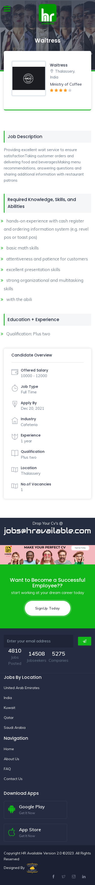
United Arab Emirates (22, 687)
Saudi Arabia (15, 727)
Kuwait (9, 707)
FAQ (7, 769)
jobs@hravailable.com (47, 531)
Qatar (9, 717)
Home (9, 749)
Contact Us (13, 778)
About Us (11, 759)
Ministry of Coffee (66, 84)
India (8, 697)
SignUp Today (47, 608)
